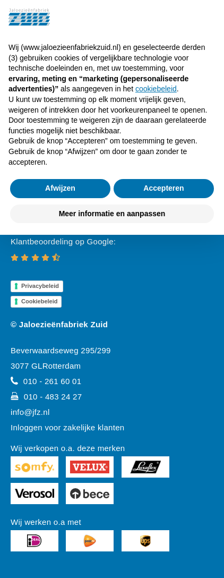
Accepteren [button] (163, 188)
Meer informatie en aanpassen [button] (112, 213)
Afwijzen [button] (60, 188)
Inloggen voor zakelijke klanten (67, 427)
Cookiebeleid (39, 301)
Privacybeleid (40, 286)
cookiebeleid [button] (156, 88)
